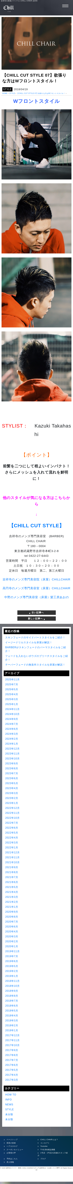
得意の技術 (11, 1143)
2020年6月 (11, 926)
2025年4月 (11, 694)
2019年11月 (12, 951)
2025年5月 (11, 689)
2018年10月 (12, 986)
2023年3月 (11, 793)
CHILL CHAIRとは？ (49, 1139)
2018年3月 (11, 1020)
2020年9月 (11, 911)
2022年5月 (11, 832)
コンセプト (45, 1143)
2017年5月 (11, 1070)
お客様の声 (11, 1153)
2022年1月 (11, 847)
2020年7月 (11, 921)
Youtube (44, 1146)
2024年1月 (11, 743)
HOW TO (10, 1094)
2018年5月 (11, 1010)
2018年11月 (12, 981)
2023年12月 (12, 748)
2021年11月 (12, 857)
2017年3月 (11, 1080)
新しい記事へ (36, 618)
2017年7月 (11, 1060)
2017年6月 (11, 1065)
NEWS (9, 1104)
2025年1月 (11, 704)
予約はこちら (12, 1159)
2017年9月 (11, 1050)
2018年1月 (11, 1030)
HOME (5, 93)
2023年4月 (11, 788)
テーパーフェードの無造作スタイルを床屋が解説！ (35, 664)
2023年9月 (11, 763)
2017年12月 (12, 1035)
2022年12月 (12, 808)
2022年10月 (12, 818)
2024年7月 (11, 724)
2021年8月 (11, 872)
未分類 (9, 1114)
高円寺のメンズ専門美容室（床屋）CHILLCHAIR (36, 588)
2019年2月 (11, 971)
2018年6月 (11, 1005)
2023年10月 (12, 758)
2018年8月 (11, 995)
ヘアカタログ (12, 1146)
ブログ (43, 1159)
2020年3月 (11, 936)
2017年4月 (11, 1075)
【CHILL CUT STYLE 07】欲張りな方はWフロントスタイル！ (41, 93)
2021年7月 (11, 877)
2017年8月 (11, 1055)
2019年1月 (11, 976)
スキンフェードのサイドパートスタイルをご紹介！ (35, 637)
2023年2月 (11, 798)
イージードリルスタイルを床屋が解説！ (28, 642)
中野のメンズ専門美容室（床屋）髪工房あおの (36, 597)
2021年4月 (11, 892)
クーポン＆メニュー (15, 1149)
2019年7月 (11, 956)
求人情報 (10, 1162)
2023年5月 (11, 783)
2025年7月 (11, 684)
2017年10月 (12, 1045)
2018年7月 (11, 1000)
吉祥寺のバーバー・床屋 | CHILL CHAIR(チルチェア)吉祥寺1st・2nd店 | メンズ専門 (33, 1168)
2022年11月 (12, 813)
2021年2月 (11, 902)
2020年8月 (11, 916)
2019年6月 (11, 961)
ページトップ (12, 1139)
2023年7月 (11, 773)
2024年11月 (12, 709)
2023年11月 (12, 753)
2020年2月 (11, 941)
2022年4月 (11, 837)
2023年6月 (11, 778)
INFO (8, 1099)
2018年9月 (11, 991)
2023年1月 (11, 803)
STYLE (7, 89)
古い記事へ (36, 612)
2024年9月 (11, 719)
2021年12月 (12, 852)
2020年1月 (11, 946)
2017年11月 (12, 1040)
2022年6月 (11, 827)
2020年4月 (11, 931)
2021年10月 (12, 862)
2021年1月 (11, 907)
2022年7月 (11, 823)
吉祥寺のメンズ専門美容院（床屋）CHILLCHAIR (36, 579)
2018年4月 (11, 1015)
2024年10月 (12, 714)
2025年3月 (11, 699)
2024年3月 (11, 734)
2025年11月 (12, 679)
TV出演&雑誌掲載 (47, 1149)
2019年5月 (11, 966)
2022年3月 (11, 842)
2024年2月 (11, 738)
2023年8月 (11, 768)
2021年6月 (11, 882)
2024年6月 (11, 729)
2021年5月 (11, 887)
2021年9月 (11, 867)
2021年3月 (11, 897)
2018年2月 (11, 1025)
